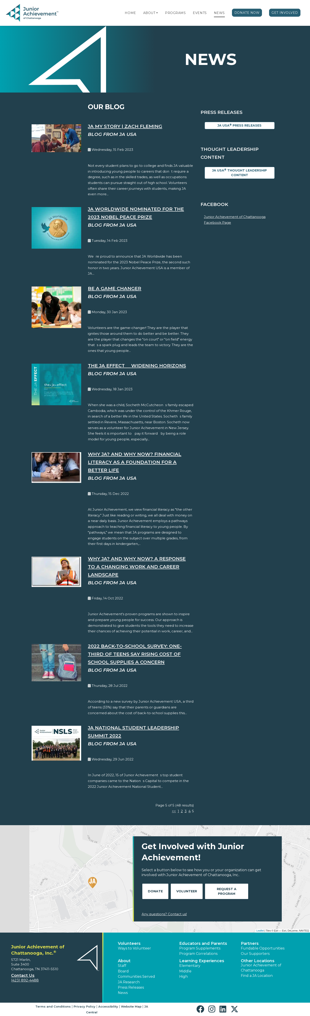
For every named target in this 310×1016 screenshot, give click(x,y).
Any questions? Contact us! (164, 914)
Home (130, 13)
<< (174, 811)
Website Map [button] (131, 1006)
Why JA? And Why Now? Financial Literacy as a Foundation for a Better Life (134, 462)
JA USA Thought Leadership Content (239, 172)
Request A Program (226, 891)
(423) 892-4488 (25, 980)
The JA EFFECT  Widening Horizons (137, 365)
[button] (157, 13)
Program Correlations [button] (198, 953)
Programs (175, 13)
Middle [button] (185, 971)
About (149, 13)
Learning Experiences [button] (201, 961)
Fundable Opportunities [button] (262, 948)
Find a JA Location (257, 976)
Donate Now (247, 13)
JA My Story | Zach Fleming (125, 126)
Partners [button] (250, 943)
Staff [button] (122, 966)
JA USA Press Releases (239, 125)
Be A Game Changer (114, 288)
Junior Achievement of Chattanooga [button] (261, 967)
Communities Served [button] (136, 976)
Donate (155, 891)
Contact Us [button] (22, 976)
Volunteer (186, 891)
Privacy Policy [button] (84, 1006)
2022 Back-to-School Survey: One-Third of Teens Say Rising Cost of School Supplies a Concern (135, 654)
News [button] (123, 993)
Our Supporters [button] (255, 953)
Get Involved (285, 13)
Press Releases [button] (131, 987)
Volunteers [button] (129, 943)
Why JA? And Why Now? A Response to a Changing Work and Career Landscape (137, 566)
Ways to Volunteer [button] (134, 948)
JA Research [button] (129, 982)
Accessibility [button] (108, 1006)
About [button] (124, 961)
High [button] (183, 976)
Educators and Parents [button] (203, 943)
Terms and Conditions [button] (53, 1006)
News (219, 13)
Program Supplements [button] (199, 948)
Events (200, 13)
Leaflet (260, 930)
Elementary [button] (189, 966)
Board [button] (123, 971)
